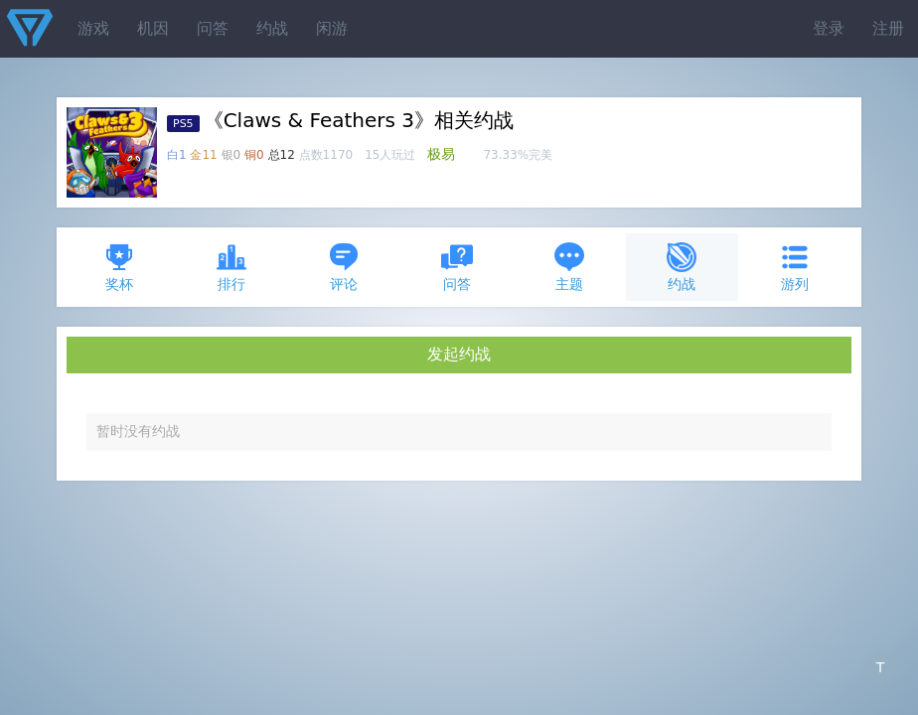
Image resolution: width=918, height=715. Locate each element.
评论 (344, 266)
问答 (213, 28)
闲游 (332, 28)
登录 (828, 28)
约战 (272, 28)
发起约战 (459, 354)
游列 (795, 266)
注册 (888, 28)
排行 (231, 266)
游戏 (93, 28)
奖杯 (119, 266)
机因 (153, 28)
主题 (569, 266)
